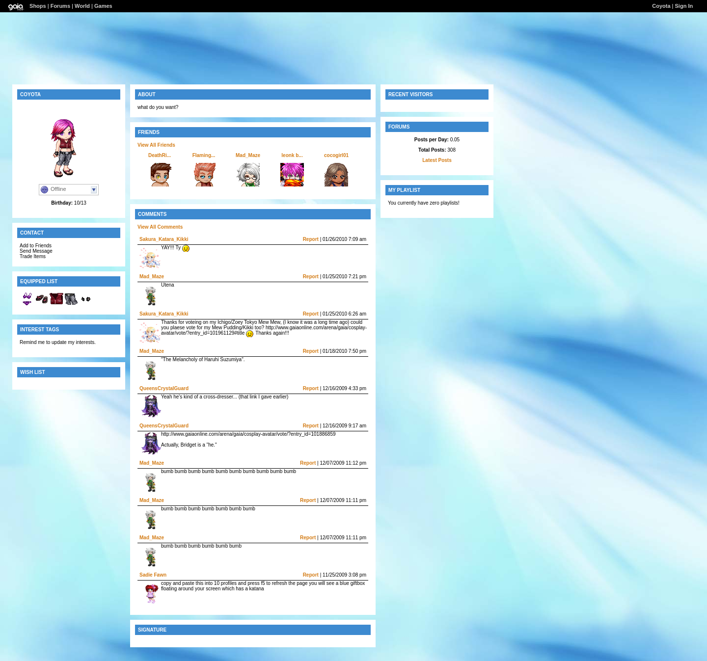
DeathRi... (159, 155)
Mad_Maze (248, 155)
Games (103, 6)
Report (311, 239)
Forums (60, 6)
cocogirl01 (336, 155)
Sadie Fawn (152, 575)
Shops (37, 6)
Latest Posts (436, 160)
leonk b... (291, 155)
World (82, 6)
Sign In (684, 6)
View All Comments (160, 227)
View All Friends (156, 145)
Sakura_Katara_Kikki (164, 239)
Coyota (661, 6)
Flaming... (204, 155)
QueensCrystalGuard (164, 388)
